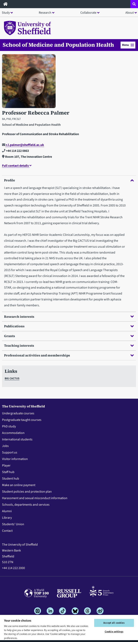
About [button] (129, 12)
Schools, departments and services (26, 504)
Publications (69, 326)
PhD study (9, 426)
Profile (69, 180)
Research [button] (45, 12)
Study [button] (6, 12)
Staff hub (8, 472)
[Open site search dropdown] (134, 4)
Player (6, 465)
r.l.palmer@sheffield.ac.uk (23, 145)
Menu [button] (128, 45)
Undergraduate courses (18, 413)
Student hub (10, 478)
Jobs (5, 446)
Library (7, 517)
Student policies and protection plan (27, 491)
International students (17, 439)
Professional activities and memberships (69, 355)
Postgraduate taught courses (21, 420)
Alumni (7, 511)
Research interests (69, 316)
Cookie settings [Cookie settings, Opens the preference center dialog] (114, 631)
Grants (69, 336)
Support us (9, 452)
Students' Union (13, 524)
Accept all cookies (114, 623)
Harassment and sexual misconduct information (34, 498)
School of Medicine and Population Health (58, 44)
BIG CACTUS (12, 378)
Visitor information (15, 459)
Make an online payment (18, 485)
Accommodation (13, 433)
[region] (69, 628)
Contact (7, 530)
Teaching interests (69, 345)
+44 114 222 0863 (15, 151)
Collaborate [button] (88, 12)
